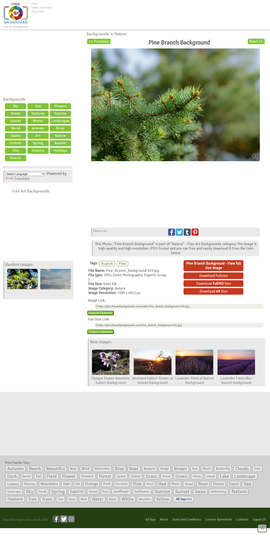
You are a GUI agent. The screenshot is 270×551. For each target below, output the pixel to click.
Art (37, 135)
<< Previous (99, 41)
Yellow (162, 499)
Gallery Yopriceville (41, 7)
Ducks (26, 476)
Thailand (15, 499)
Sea (38, 106)
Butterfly (223, 468)
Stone (93, 491)
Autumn (60, 143)
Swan (200, 491)
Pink (137, 484)
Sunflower (121, 491)
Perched (121, 484)
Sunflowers (141, 491)
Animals (38, 128)
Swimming (218, 491)
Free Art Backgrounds (31, 191)
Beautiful (55, 468)
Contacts (242, 519)
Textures (38, 113)
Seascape (14, 491)
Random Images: (19, 264)
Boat (133, 468)
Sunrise (60, 113)
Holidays (60, 150)
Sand (234, 483)
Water (98, 499)
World (15, 128)
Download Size (213, 283)
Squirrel (77, 491)
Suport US (259, 519)
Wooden (145, 499)
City (15, 150)
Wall (83, 499)
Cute (257, 469)
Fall (39, 476)
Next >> (256, 41)
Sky (15, 106)
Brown (180, 468)
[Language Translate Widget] (25, 174)
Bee (73, 468)
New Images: (101, 342)
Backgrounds (14, 99)
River (175, 484)
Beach (35, 468)
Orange (91, 483)
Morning (29, 484)
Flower (69, 476)
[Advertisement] (161, 11)
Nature (60, 135)
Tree (32, 499)
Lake (224, 476)
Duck (12, 476)
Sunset (15, 121)
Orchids (15, 143)
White (128, 499)
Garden (121, 476)
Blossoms (102, 468)
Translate (17, 178)
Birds (60, 128)
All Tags (150, 519)
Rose (203, 484)
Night (66, 484)
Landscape (244, 476)
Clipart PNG (37, 11)
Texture (238, 492)
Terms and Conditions (186, 519)
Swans (15, 135)
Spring (38, 143)
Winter (38, 121)
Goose (135, 476)
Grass (151, 476)
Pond (150, 484)
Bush (207, 468)
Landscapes (60, 121)
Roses (15, 113)
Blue (119, 468)
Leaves (13, 484)
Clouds (242, 468)
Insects (15, 158)
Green (182, 476)
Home (34, 3)
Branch (107, 263)
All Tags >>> (183, 499)
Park (106, 484)
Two (60, 499)
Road (189, 484)
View (71, 499)
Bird (85, 468)
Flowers (60, 106)
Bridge (164, 469)
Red (162, 484)
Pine (122, 263)
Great (166, 476)
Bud (194, 469)
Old (77, 484)
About (164, 519)
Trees (47, 499)
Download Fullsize (213, 275)
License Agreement (218, 519)
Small (42, 491)
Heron (197, 476)
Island (210, 476)
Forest (105, 476)
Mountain (49, 483)
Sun (105, 491)
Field (52, 476)
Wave (112, 499)
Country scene (38, 151)
